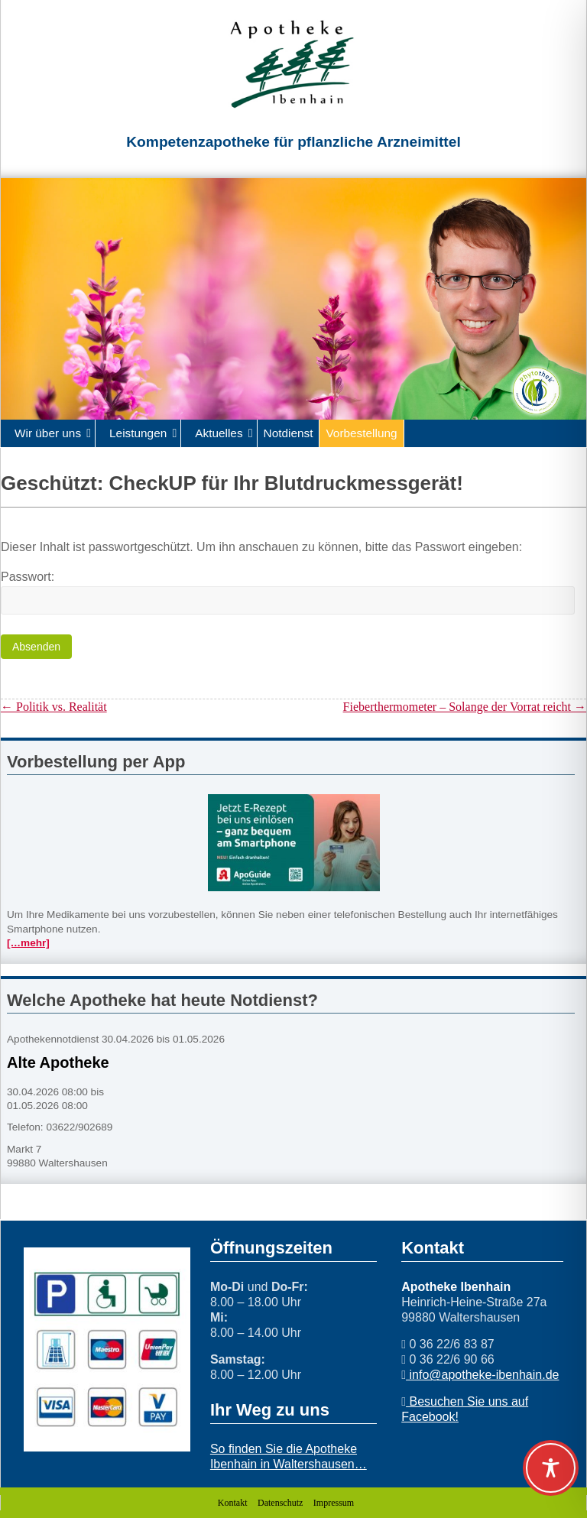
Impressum (333, 1502)
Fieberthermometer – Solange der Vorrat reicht (464, 706)
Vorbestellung (361, 433)
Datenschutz (280, 1502)
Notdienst (288, 433)
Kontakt (233, 1502)
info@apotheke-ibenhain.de (482, 1374)
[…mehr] (28, 943)
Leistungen (138, 433)
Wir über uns (48, 433)
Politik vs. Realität (54, 706)
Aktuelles (218, 433)
